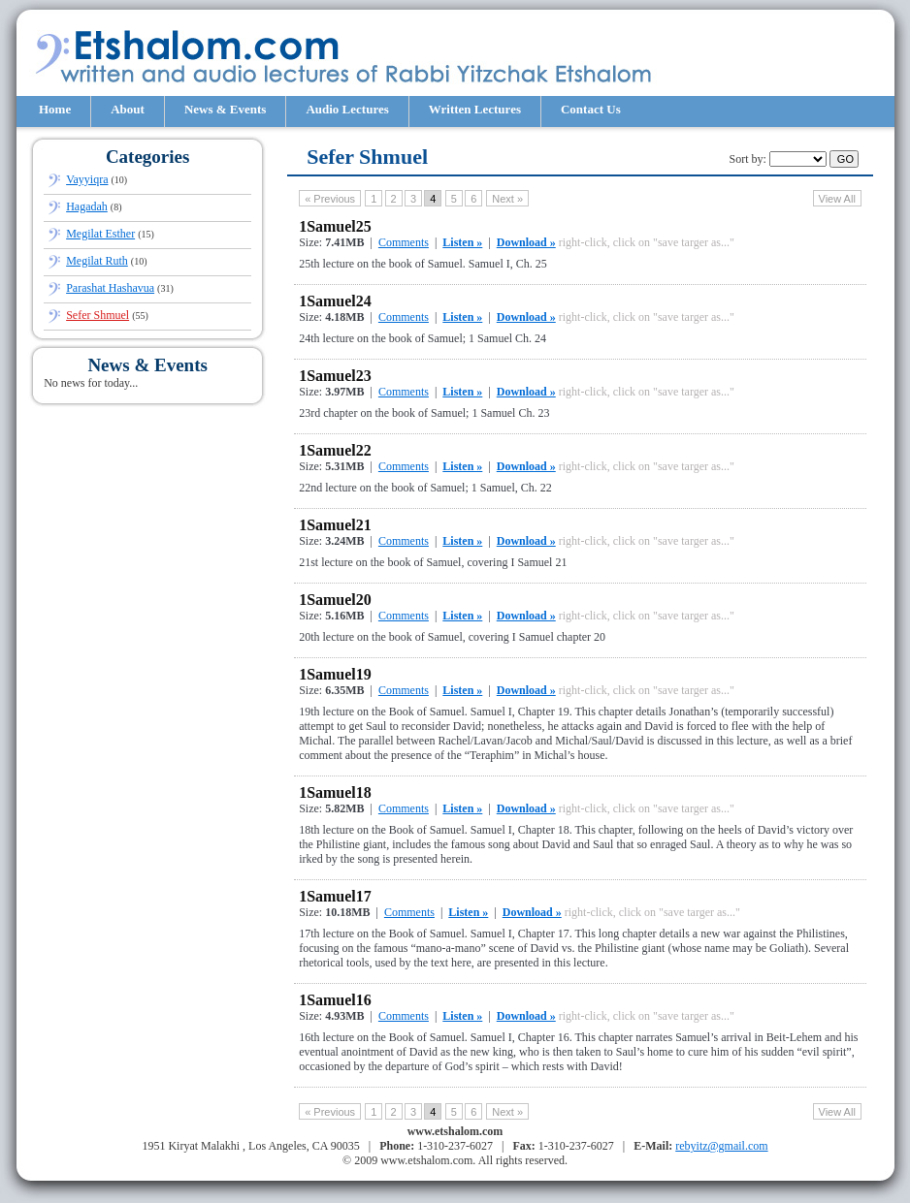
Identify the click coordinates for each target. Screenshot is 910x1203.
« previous (330, 199)
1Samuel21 (335, 525)
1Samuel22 (335, 450)
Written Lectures (475, 109)
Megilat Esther (100, 233)
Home (55, 109)
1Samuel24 (335, 301)
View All (837, 199)
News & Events (225, 109)
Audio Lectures (347, 109)
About (128, 109)
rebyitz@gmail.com (721, 1146)
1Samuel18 (335, 792)
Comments (403, 242)
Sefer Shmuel (97, 315)
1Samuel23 (335, 375)
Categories (148, 156)
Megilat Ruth (97, 261)
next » (507, 199)
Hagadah (87, 206)
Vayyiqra (87, 179)
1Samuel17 (335, 896)
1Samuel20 (335, 599)
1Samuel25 (335, 226)
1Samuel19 (335, 674)
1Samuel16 (335, 1000)
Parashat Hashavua (110, 288)
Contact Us (591, 109)
